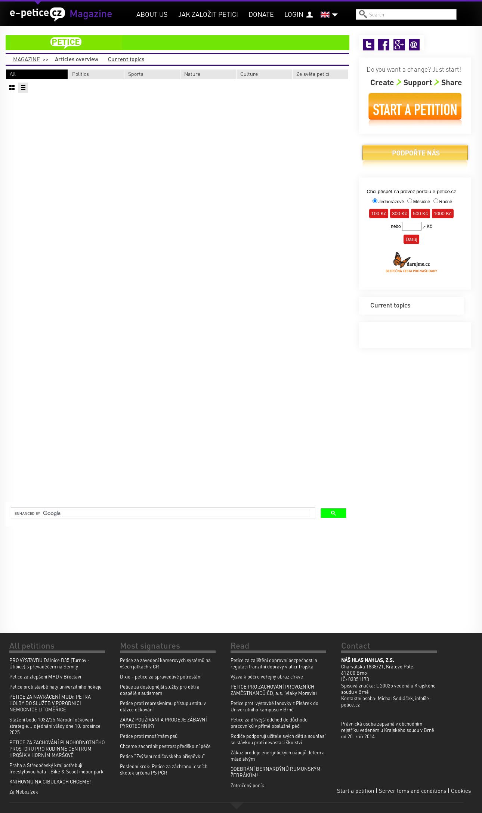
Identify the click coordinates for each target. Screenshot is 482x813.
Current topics (126, 59)
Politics (80, 73)
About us (152, 14)
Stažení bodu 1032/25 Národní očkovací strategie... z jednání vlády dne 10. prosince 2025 (55, 725)
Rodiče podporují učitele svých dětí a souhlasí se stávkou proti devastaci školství (278, 739)
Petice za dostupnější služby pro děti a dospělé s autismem (160, 689)
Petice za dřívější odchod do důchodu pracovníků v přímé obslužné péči (269, 722)
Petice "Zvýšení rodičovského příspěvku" (162, 756)
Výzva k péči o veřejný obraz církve (267, 676)
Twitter (368, 44)
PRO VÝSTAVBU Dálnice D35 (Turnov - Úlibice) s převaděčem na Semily (49, 663)
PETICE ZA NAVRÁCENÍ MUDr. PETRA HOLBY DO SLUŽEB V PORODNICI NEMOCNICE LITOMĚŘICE (50, 702)
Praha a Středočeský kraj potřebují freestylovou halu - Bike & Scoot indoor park (56, 768)
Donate (261, 14)
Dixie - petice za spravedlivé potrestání (160, 676)
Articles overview (76, 59)
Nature (192, 73)
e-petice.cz (37, 14)
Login (293, 14)
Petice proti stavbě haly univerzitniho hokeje (55, 686)
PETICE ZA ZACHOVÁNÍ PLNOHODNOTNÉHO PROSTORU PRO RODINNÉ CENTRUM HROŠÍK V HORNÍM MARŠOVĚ (57, 748)
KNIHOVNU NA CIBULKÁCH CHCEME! (50, 781)
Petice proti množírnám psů (148, 736)
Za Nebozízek (23, 791)
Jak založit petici (208, 14)
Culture (249, 73)
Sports (135, 73)
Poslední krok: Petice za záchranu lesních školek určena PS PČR (163, 769)
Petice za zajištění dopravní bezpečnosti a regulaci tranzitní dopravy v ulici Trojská (274, 663)
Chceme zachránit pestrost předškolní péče (165, 746)
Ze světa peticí (312, 73)
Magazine (26, 59)
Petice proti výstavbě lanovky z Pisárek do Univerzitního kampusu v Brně (274, 706)
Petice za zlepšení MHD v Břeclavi (45, 676)
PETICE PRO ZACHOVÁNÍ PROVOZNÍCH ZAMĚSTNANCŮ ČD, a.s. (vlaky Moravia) (274, 689)
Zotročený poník (247, 785)
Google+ (399, 44)
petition (182, 42)
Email (414, 44)
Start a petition (415, 109)
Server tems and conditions (412, 790)
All (13, 73)
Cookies (461, 790)
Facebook (384, 44)
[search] (162, 513)
